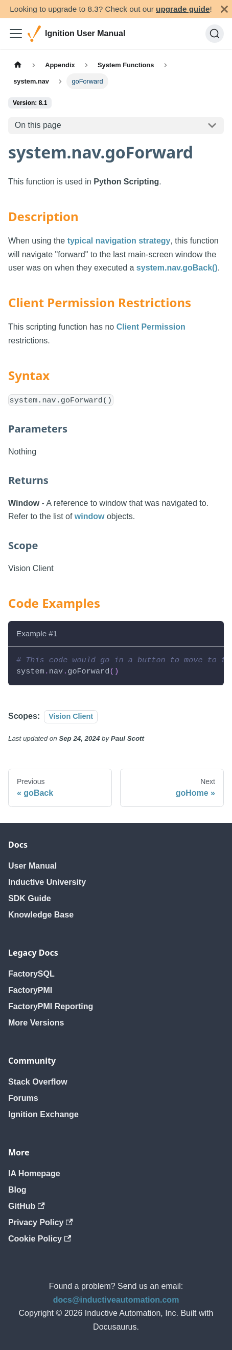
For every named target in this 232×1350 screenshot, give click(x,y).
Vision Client (71, 716)
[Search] (214, 33)
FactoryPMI (30, 990)
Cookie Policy (39, 1238)
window (90, 516)
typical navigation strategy (119, 240)
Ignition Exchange (43, 1114)
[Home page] (18, 65)
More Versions (36, 1022)
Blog (17, 1189)
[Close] (224, 9)
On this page (38, 125)
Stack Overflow (37, 1081)
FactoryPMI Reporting (50, 1006)
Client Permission (151, 326)
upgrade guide (183, 9)
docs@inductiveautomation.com (116, 1299)
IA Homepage (34, 1173)
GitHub (26, 1206)
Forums (23, 1098)
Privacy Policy (40, 1222)
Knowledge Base (41, 914)
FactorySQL (31, 973)
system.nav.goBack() (177, 267)
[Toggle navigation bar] (16, 33)
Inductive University (47, 882)
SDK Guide (29, 898)
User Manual (32, 865)
